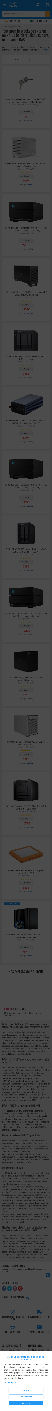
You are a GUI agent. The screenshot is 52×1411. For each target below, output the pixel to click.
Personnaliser (26, 1397)
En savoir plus (10, 1382)
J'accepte (26, 1403)
